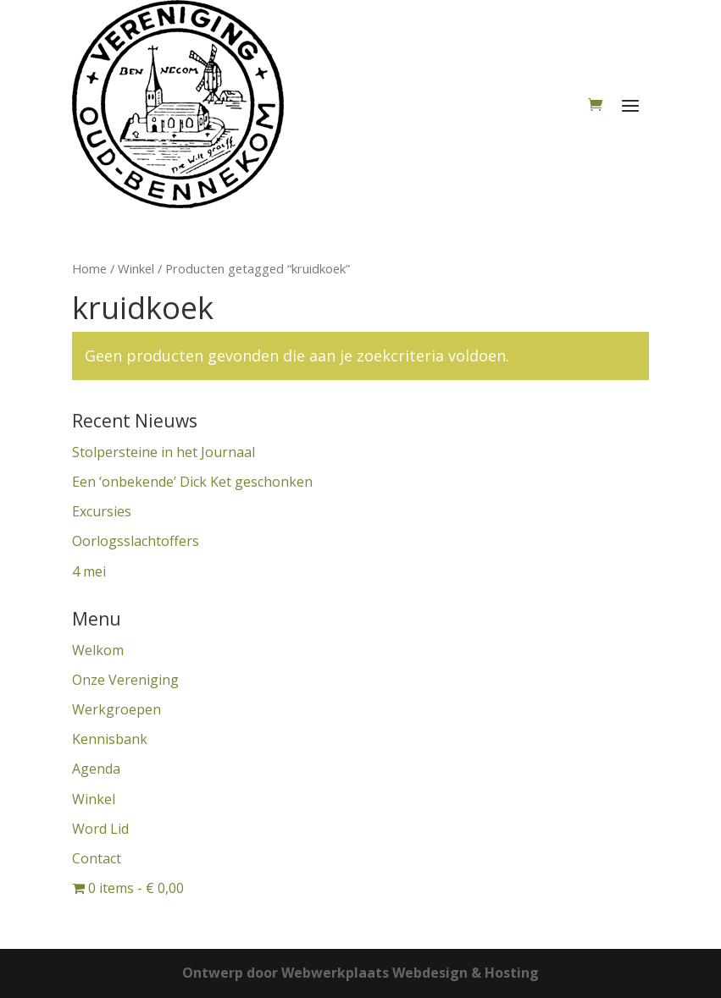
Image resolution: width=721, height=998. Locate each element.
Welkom (98, 650)
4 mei (89, 571)
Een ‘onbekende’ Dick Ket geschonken (192, 481)
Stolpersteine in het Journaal (163, 452)
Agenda (96, 768)
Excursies (101, 511)
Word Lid (100, 828)
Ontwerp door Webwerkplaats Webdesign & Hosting (360, 972)
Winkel (136, 268)
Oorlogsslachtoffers (135, 541)
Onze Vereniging (125, 679)
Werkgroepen (116, 709)
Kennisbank (109, 739)
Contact (96, 858)
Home (89, 268)
